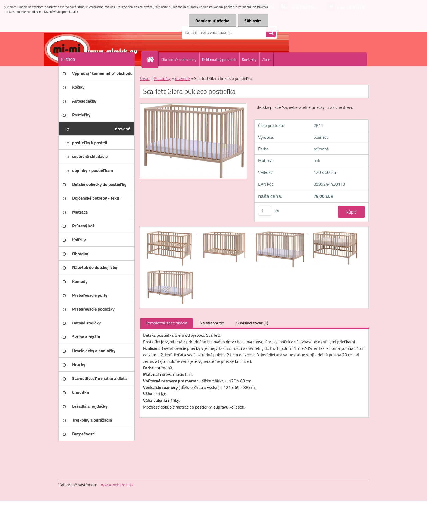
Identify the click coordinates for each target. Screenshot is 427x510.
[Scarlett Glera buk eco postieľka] (170, 232)
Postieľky (162, 78)
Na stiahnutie (212, 323)
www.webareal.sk (117, 484)
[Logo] (95, 32)
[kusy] (265, 211)
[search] (271, 32)
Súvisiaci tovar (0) (252, 323)
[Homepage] (152, 59)
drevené (182, 78)
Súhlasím (252, 20)
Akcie (266, 59)
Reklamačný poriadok (219, 59)
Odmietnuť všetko (211, 20)
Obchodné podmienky (178, 59)
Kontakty (249, 59)
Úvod (145, 78)
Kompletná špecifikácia (166, 323)
